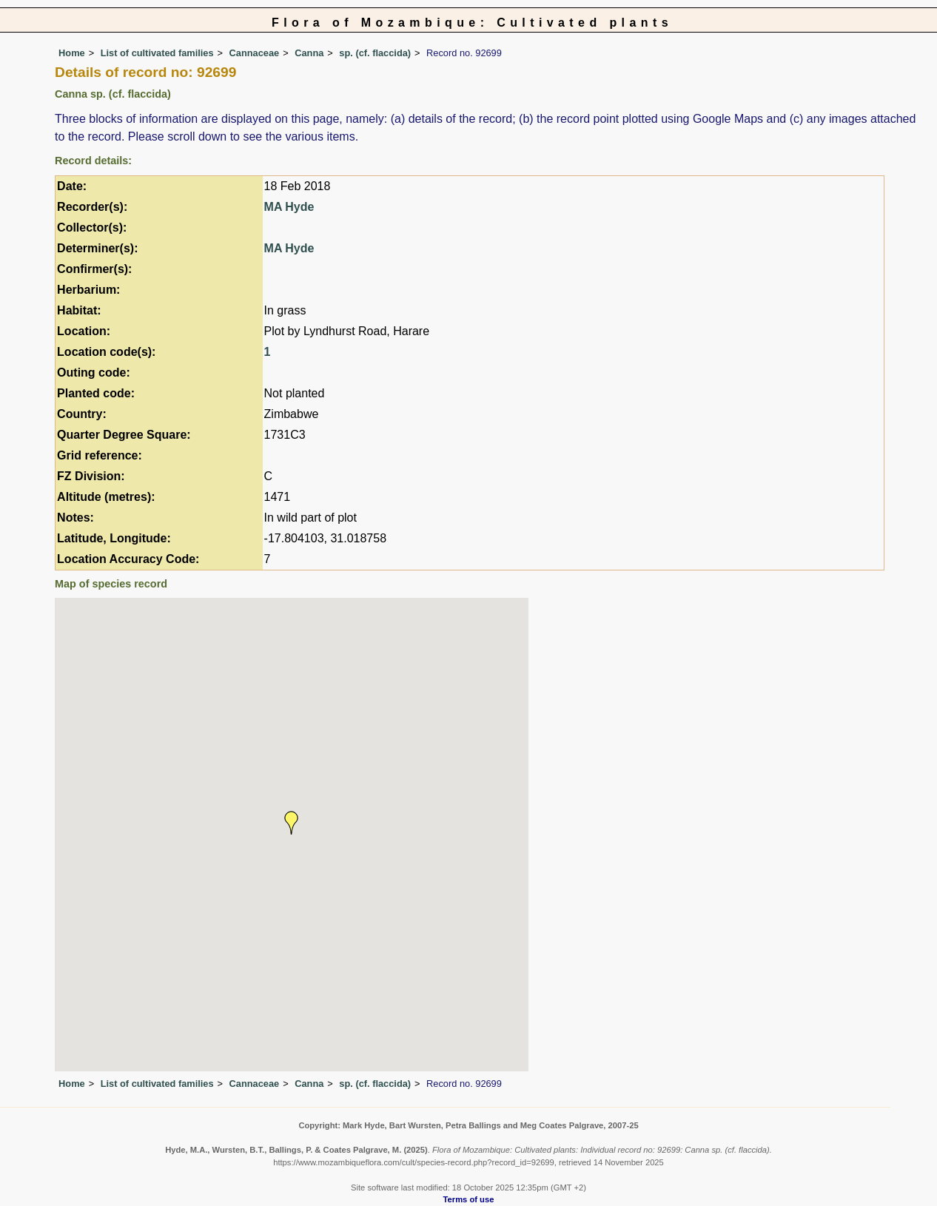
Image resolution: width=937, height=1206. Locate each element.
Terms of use (468, 1199)
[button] (291, 823)
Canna (309, 52)
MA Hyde (289, 207)
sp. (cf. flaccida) (375, 52)
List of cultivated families (157, 52)
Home (71, 52)
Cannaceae (254, 52)
